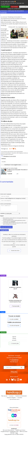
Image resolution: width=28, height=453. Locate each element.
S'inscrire (14, 372)
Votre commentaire (5, 204)
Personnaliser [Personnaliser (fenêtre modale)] (23, 7)
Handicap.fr (13, 431)
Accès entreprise (13, 325)
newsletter (14, 360)
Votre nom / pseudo (5, 194)
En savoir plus (14, 343)
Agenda (14, 336)
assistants (13, 221)
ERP (4, 56)
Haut (16, 433)
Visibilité (2, 213)
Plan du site (4, 396)
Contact (11, 396)
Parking (14, 338)
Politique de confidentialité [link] (14, 8)
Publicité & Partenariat (21, 396)
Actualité (3, 161)
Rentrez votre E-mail (14, 365)
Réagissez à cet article (10, 156)
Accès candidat (13, 319)
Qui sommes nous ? (15, 399)
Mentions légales (11, 397)
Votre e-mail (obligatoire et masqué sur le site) (12, 198)
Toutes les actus (13, 250)
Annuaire (14, 340)
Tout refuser (14, 7)
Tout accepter (5, 7)
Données (20, 397)
